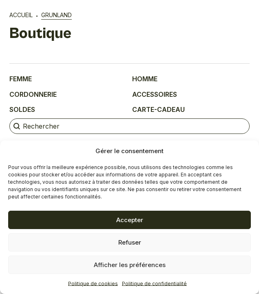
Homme (144, 79)
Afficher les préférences (130, 265)
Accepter (129, 220)
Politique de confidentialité (154, 284)
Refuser (129, 242)
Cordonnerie (33, 94)
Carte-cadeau (158, 109)
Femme (20, 79)
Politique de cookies (93, 284)
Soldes (22, 109)
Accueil (21, 14)
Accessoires (154, 94)
